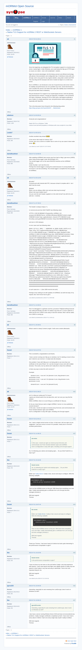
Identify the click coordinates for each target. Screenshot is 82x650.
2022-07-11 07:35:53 (35, 203)
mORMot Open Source (20, 6)
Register (35, 21)
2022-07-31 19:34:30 (35, 585)
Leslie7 (9, 132)
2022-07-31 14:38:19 (35, 433)
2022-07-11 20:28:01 (35, 325)
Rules (60, 18)
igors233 (10, 586)
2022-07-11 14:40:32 (35, 305)
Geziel (9, 350)
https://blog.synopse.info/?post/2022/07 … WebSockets (44, 108)
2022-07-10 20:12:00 (35, 177)
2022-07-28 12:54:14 (35, 419)
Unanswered (72, 25)
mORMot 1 (36, 18)
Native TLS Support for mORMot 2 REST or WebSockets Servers (34, 32)
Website (11, 57)
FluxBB (73, 643)
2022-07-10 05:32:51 (35, 132)
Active (66, 25)
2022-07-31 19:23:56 (35, 552)
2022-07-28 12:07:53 (35, 350)
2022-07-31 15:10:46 (35, 460)
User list (52, 18)
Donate (44, 18)
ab (8, 39)
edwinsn (10, 115)
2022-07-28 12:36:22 (35, 391)
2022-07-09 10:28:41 (35, 39)
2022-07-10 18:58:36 (35, 153)
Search (69, 18)
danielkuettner (12, 154)
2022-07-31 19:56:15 (35, 600)
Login (43, 21)
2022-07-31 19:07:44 (35, 504)
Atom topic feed (71, 641)
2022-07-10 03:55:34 (35, 115)
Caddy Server (39, 473)
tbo (8, 460)
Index (8, 18)
